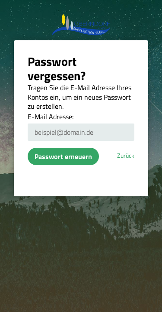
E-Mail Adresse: (50, 116)
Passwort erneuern (63, 156)
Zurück (125, 155)
